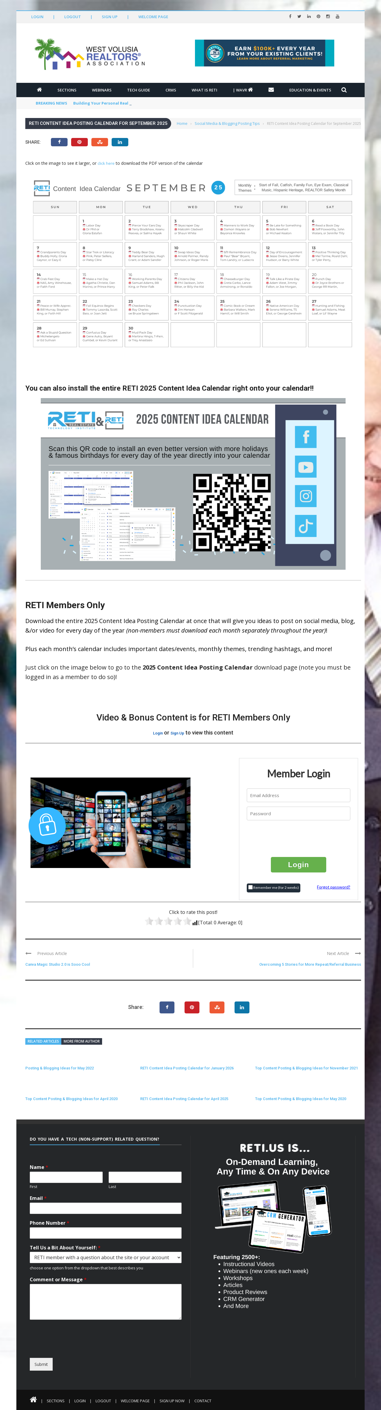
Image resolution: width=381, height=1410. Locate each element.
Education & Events (310, 90)
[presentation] (299, 838)
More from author (82, 1041)
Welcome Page (153, 16)
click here (106, 163)
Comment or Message (58, 1280)
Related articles (43, 1041)
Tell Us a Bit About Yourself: (65, 1248)
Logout (72, 16)
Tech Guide (138, 90)
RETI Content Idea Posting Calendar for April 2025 (184, 1099)
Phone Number (49, 1223)
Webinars (102, 90)
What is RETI (204, 90)
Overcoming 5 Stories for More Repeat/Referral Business (310, 964)
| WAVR (243, 90)
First (33, 1186)
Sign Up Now (172, 1400)
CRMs (170, 90)
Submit (41, 1364)
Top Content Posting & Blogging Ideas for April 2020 (71, 1099)
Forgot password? (333, 886)
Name (39, 1167)
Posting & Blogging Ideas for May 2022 (59, 1068)
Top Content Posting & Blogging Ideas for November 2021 (306, 1068)
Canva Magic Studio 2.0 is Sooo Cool (57, 964)
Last (112, 1186)
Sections (66, 90)
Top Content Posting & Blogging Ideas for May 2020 (300, 1099)
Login (37, 16)
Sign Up (110, 16)
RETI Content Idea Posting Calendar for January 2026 (187, 1068)
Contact (202, 1400)
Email (38, 1198)
